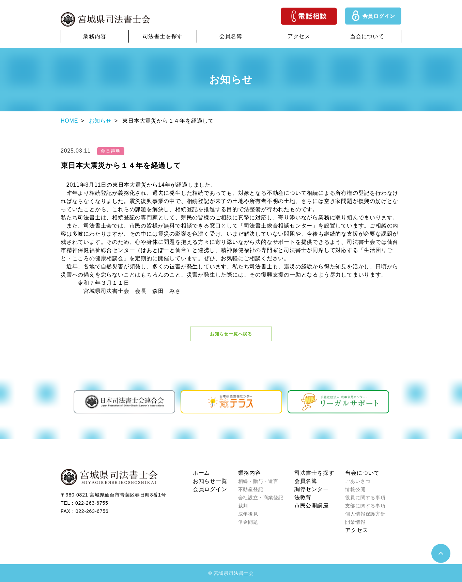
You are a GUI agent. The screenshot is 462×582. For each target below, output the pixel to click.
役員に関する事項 (365, 497)
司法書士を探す (163, 36)
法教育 (302, 497)
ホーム (201, 473)
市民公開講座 (311, 505)
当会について (367, 36)
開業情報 (355, 522)
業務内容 (94, 36)
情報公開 (355, 489)
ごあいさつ (357, 481)
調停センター (311, 489)
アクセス (299, 36)
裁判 (243, 505)
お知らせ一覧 (210, 481)
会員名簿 (230, 36)
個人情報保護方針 (365, 514)
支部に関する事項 (365, 505)
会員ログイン (210, 489)
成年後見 (248, 514)
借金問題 (248, 522)
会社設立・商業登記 (260, 497)
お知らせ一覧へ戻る (231, 333)
